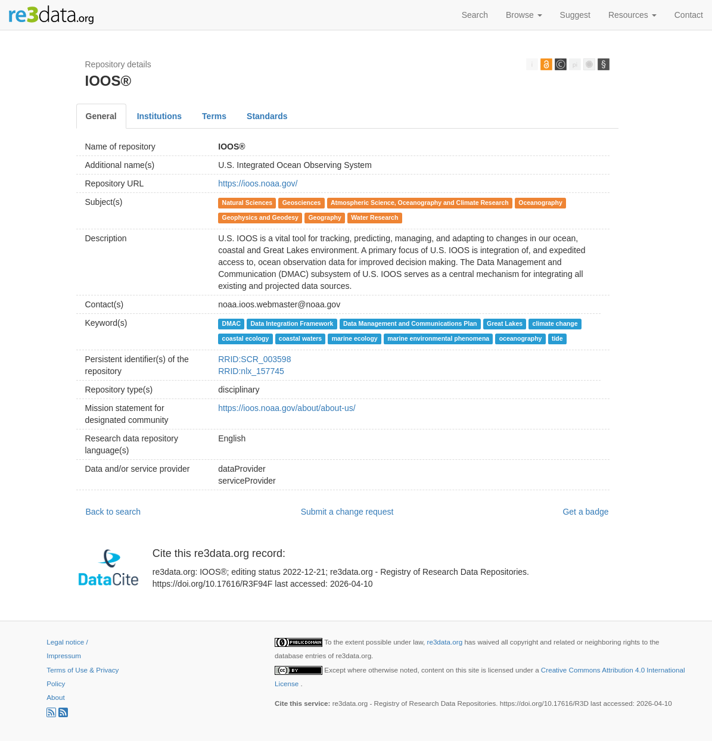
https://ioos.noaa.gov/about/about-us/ (286, 408)
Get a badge (585, 511)
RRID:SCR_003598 (254, 359)
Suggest (575, 15)
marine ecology (355, 338)
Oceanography (540, 202)
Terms (214, 116)
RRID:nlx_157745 (251, 371)
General (101, 116)
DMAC (231, 323)
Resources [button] (632, 15)
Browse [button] (524, 15)
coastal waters (300, 338)
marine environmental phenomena (438, 338)
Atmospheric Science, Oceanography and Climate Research (420, 202)
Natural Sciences (247, 202)
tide (557, 338)
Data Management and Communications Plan (410, 323)
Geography (324, 217)
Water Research (374, 217)
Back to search (113, 511)
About (55, 697)
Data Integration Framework (292, 323)
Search (475, 15)
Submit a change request (347, 511)
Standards (267, 116)
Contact (688, 15)
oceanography (520, 338)
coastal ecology (245, 338)
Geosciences (301, 202)
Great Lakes (505, 323)
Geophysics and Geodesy (260, 217)
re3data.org (446, 642)
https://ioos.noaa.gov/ (257, 183)
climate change (555, 323)
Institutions (159, 116)
